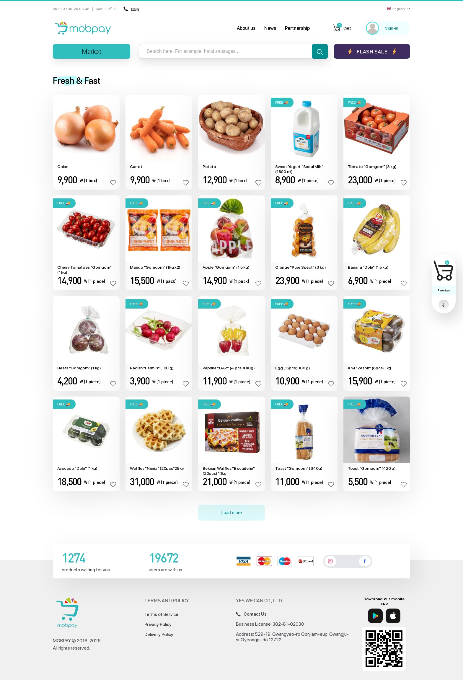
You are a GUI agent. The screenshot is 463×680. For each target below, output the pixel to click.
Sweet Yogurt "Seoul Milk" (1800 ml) (299, 169)
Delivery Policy (158, 634)
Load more (231, 512)
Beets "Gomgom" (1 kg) (79, 368)
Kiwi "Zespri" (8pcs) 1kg (369, 368)
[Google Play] (375, 616)
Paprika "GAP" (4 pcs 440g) (229, 368)
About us (246, 28)
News (270, 28)
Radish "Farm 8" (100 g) (151, 368)
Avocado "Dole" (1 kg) (77, 468)
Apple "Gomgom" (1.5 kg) (226, 267)
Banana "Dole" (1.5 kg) (368, 267)
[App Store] (393, 616)
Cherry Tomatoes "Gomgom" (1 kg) (84, 270)
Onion (63, 166)
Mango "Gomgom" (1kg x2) (155, 267)
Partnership (297, 28)
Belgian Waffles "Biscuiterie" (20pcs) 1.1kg (229, 471)
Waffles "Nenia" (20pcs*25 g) (157, 468)
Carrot (136, 166)
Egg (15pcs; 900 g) (292, 368)
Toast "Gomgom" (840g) (298, 468)
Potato (209, 166)
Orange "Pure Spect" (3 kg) (300, 267)
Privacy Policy (158, 624)
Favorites (444, 290)
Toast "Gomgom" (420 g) (372, 468)
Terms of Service (161, 614)
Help (131, 8)
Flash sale (372, 51)
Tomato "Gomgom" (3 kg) (372, 166)
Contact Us (251, 614)
